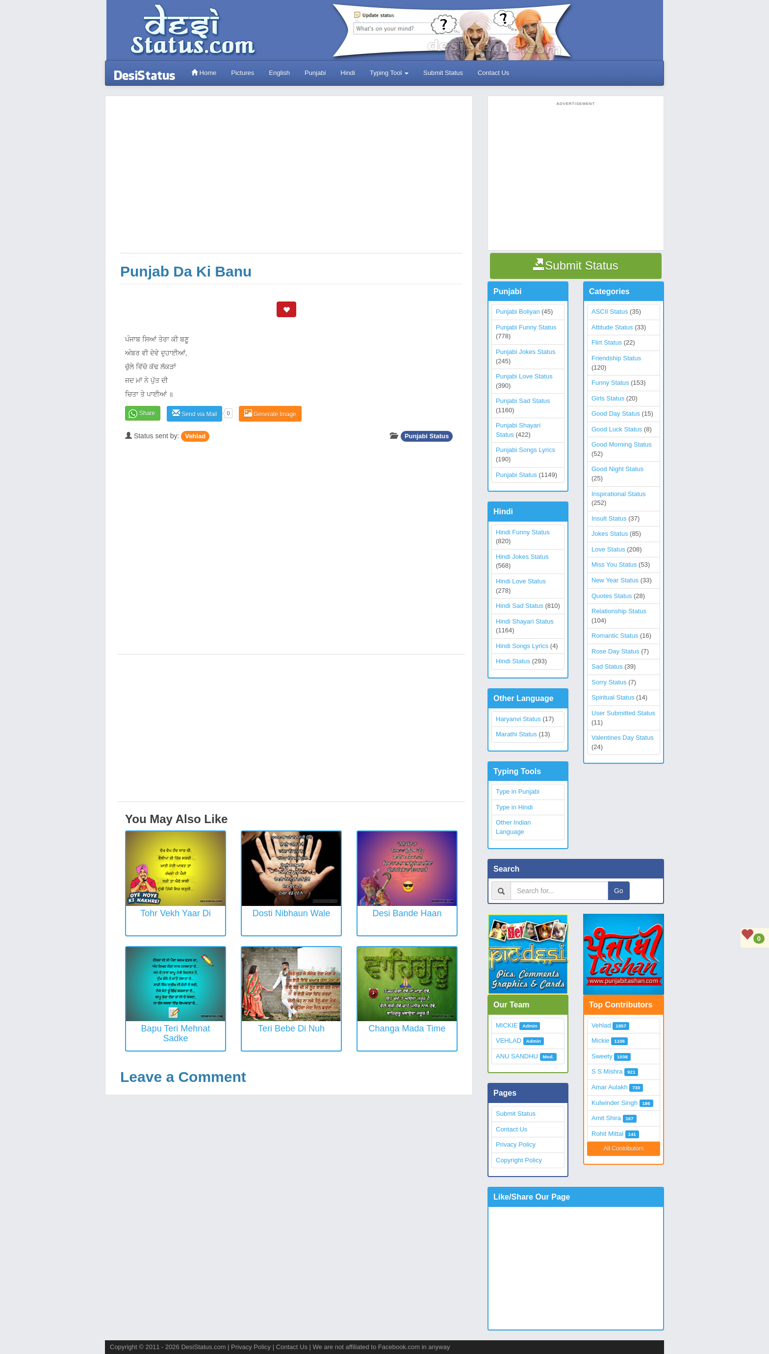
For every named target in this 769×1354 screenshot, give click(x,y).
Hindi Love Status (521, 581)
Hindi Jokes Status (522, 556)
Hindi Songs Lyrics (522, 646)
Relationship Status (618, 611)
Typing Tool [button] (389, 72)
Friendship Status (616, 358)
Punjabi (315, 72)
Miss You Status (614, 564)
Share (147, 413)
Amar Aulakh (609, 1087)
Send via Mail (194, 413)
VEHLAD (508, 1040)
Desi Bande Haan (406, 913)
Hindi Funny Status (523, 532)
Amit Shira (606, 1118)
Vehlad (195, 436)
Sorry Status (609, 682)
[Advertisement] (291, 179)
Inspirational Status (618, 494)
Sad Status (607, 666)
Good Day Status (615, 413)
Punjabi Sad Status (523, 400)
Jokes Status (609, 533)
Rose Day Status (615, 651)
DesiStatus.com (203, 1347)
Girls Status (607, 398)
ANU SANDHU (517, 1056)
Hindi (347, 72)
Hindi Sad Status (519, 605)
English (279, 72)
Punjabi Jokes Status (525, 351)
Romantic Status (614, 635)
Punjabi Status (427, 436)
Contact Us (493, 72)
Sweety (602, 1056)
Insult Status (609, 518)
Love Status (608, 549)
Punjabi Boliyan (518, 311)
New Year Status (615, 580)
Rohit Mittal (607, 1133)
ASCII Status (609, 311)
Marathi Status (516, 734)
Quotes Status (611, 596)
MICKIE (507, 1025)
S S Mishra (607, 1071)
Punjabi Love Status (524, 376)
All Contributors (623, 1148)
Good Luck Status (616, 429)
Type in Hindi (514, 807)
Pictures (242, 72)
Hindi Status (513, 661)
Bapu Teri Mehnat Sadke (175, 1033)
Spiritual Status (612, 697)
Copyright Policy (519, 1160)
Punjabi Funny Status (526, 327)
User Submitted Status (623, 713)
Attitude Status (612, 327)
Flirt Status (606, 342)
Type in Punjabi (517, 791)
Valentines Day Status (622, 737)
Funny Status (610, 382)
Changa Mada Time (406, 1028)
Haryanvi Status (518, 719)
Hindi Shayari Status (525, 621)
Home (203, 72)
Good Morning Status (621, 444)
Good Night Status (617, 469)
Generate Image (270, 413)
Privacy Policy (516, 1144)
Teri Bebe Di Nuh (291, 1028)
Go (618, 891)
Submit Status (443, 72)
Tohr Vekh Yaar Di (175, 913)
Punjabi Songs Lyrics (525, 449)
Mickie (600, 1040)
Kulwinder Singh (614, 1102)
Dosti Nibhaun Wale (291, 913)
